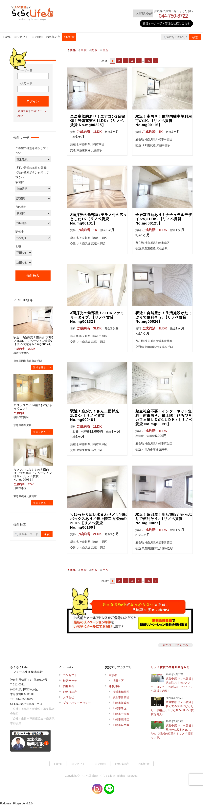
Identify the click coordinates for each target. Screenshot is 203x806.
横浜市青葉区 (121, 697)
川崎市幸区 (119, 708)
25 (148, 60)
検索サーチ (70, 680)
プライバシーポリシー (77, 702)
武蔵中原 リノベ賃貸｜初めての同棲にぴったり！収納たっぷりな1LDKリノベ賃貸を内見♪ (172, 708)
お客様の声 (53, 36)
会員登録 (23, 110)
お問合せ (69, 36)
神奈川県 (114, 686)
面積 (82, 50)
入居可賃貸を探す (138, 13)
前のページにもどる (175, 645)
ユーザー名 (25, 70)
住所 (104, 50)
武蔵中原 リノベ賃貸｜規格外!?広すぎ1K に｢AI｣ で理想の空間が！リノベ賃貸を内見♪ (172, 731)
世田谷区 (118, 680)
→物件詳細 (42, 367)
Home (7, 36)
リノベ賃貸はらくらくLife (96, 775)
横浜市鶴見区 (121, 691)
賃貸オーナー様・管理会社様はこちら (166, 23)
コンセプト (21, 36)
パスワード (25, 83)
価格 (71, 50)
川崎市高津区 (121, 719)
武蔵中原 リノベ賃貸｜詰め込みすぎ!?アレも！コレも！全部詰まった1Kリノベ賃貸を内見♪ (172, 684)
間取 (93, 50)
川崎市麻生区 (121, 725)
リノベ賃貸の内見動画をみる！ (171, 667)
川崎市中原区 (121, 714)
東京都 (113, 675)
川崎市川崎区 (121, 702)
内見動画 (37, 36)
